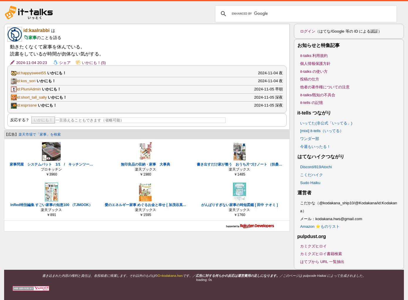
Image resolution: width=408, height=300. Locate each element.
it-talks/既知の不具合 (317, 95)
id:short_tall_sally (32, 97)
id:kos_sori (26, 81)
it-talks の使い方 (314, 71)
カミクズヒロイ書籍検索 (321, 254)
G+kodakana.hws (170, 275)
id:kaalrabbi (36, 30)
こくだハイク (311, 175)
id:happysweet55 (31, 73)
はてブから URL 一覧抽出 (322, 261)
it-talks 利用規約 (314, 55)
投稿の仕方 (309, 79)
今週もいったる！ (315, 146)
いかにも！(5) (94, 62)
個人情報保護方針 (315, 63)
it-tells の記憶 (311, 102)
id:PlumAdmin (29, 89)
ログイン (307, 31)
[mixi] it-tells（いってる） (321, 131)
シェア (65, 62)
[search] (305, 13)
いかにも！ (43, 120)
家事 (32, 37)
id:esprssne (27, 105)
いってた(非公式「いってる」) (326, 123)
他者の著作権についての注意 (325, 87)
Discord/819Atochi (316, 167)
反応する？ (19, 120)
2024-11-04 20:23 (31, 62)
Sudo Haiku (310, 183)
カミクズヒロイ (313, 246)
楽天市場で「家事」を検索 (39, 134)
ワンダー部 (309, 138)
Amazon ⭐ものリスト (320, 226)
